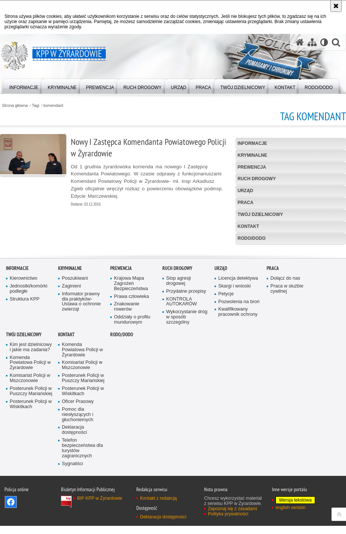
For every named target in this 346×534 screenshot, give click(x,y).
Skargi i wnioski (234, 386)
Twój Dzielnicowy (260, 214)
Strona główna (15, 106)
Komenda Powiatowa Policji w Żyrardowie (30, 462)
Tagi (35, 106)
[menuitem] (24, 86)
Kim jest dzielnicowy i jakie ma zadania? (31, 447)
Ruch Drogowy (257, 178)
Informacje (252, 143)
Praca (246, 202)
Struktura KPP (24, 398)
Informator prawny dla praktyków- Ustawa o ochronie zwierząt (81, 401)
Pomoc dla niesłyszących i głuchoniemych (77, 514)
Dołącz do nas (285, 378)
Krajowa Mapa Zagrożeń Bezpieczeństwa (131, 383)
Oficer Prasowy (78, 501)
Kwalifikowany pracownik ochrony (237, 412)
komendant (53, 106)
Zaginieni (71, 386)
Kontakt (248, 226)
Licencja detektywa (238, 378)
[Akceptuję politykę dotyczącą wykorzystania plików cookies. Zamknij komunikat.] (336, 6)
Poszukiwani (75, 378)
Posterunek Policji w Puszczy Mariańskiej (31, 491)
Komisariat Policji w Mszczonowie (30, 478)
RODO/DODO (252, 238)
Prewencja (252, 167)
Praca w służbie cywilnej (286, 389)
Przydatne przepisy (186, 390)
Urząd (245, 190)
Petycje (226, 393)
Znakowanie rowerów (126, 406)
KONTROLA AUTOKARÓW (181, 401)
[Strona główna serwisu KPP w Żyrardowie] (300, 42)
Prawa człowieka (131, 396)
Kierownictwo (23, 378)
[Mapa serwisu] (312, 42)
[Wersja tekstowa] (324, 42)
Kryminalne (252, 155)
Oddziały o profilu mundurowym (132, 419)
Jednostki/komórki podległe (28, 389)
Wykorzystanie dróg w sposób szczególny (186, 417)
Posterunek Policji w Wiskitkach (31, 504)
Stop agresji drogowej (178, 381)
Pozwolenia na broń (239, 401)
